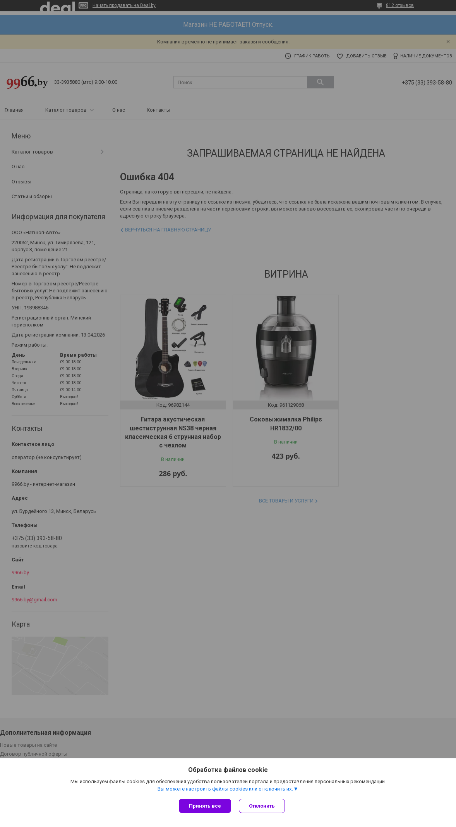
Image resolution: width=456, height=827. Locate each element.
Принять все (205, 806)
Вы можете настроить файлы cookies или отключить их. (225, 789)
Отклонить (262, 806)
